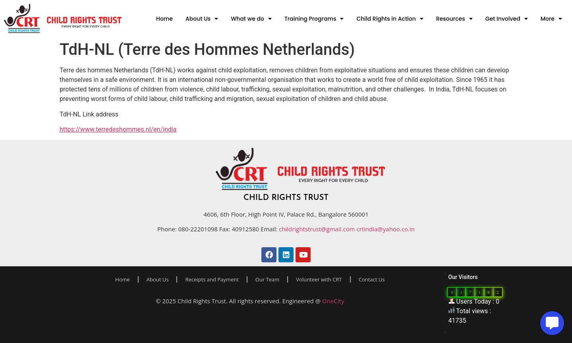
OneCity (333, 301)
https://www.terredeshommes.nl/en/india (118, 129)
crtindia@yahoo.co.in (385, 229)
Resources (454, 18)
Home (164, 19)
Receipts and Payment (211, 279)
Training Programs (314, 18)
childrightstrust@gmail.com (317, 229)
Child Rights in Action (389, 18)
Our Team (267, 279)
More (551, 18)
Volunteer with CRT (319, 279)
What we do (251, 18)
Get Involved (506, 18)
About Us (202, 18)
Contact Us (372, 279)
